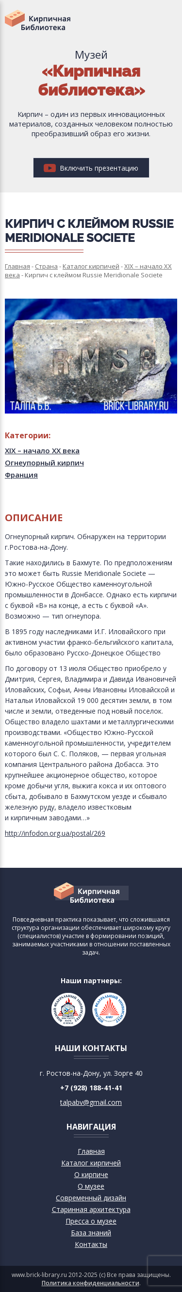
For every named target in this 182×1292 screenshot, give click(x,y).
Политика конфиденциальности (90, 1283)
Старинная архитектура (91, 1209)
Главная (91, 1151)
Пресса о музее (91, 1221)
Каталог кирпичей (91, 1162)
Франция (21, 474)
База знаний (91, 1232)
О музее (91, 1186)
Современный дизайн (91, 1197)
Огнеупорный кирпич (44, 462)
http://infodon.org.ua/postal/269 (55, 833)
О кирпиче (91, 1174)
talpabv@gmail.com (91, 1102)
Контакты (91, 1244)
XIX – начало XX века (42, 450)
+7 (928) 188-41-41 (91, 1087)
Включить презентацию (91, 168)
